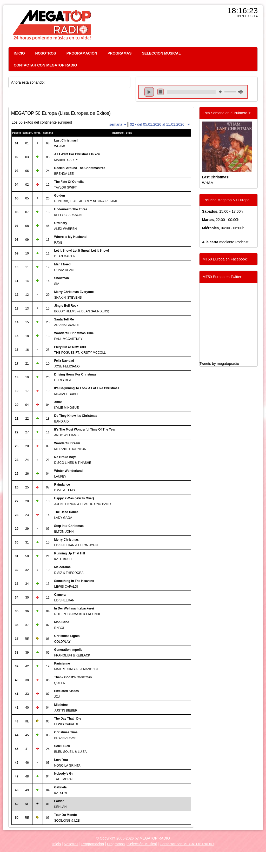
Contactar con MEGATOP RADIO (187, 844)
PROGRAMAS (120, 53)
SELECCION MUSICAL (161, 53)
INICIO (19, 53)
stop (160, 92)
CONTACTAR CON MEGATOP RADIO (45, 65)
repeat (191, 96)
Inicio (56, 844)
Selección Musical (142, 844)
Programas (116, 844)
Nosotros (71, 844)
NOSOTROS (45, 53)
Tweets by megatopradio (219, 363)
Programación (92, 844)
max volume (240, 92)
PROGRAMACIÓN (81, 53)
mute (221, 92)
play (149, 92)
